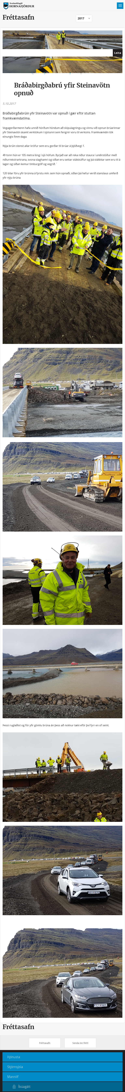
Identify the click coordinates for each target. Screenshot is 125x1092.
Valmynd (120, 5)
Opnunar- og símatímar (57, 73)
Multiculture (88, 73)
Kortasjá (75, 73)
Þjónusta (13, 1057)
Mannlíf (12, 1076)
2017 (81, 18)
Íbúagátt (24, 1086)
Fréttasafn (18, 1027)
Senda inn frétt (80, 1043)
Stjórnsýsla (15, 1067)
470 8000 (39, 73)
